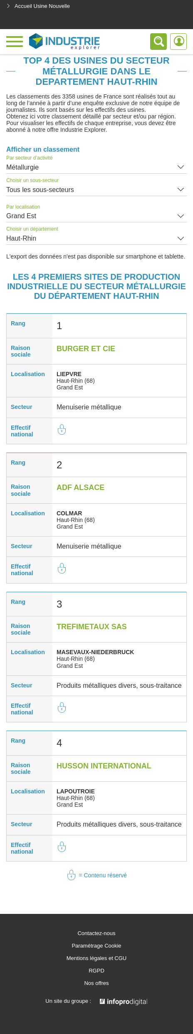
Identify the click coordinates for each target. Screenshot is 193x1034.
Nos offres (96, 983)
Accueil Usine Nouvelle (38, 6)
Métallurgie (22, 167)
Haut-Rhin (21, 238)
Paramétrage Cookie (96, 946)
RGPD (96, 971)
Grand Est (21, 215)
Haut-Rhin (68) (76, 380)
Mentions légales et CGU (97, 958)
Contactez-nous (96, 933)
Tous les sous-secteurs (40, 189)
